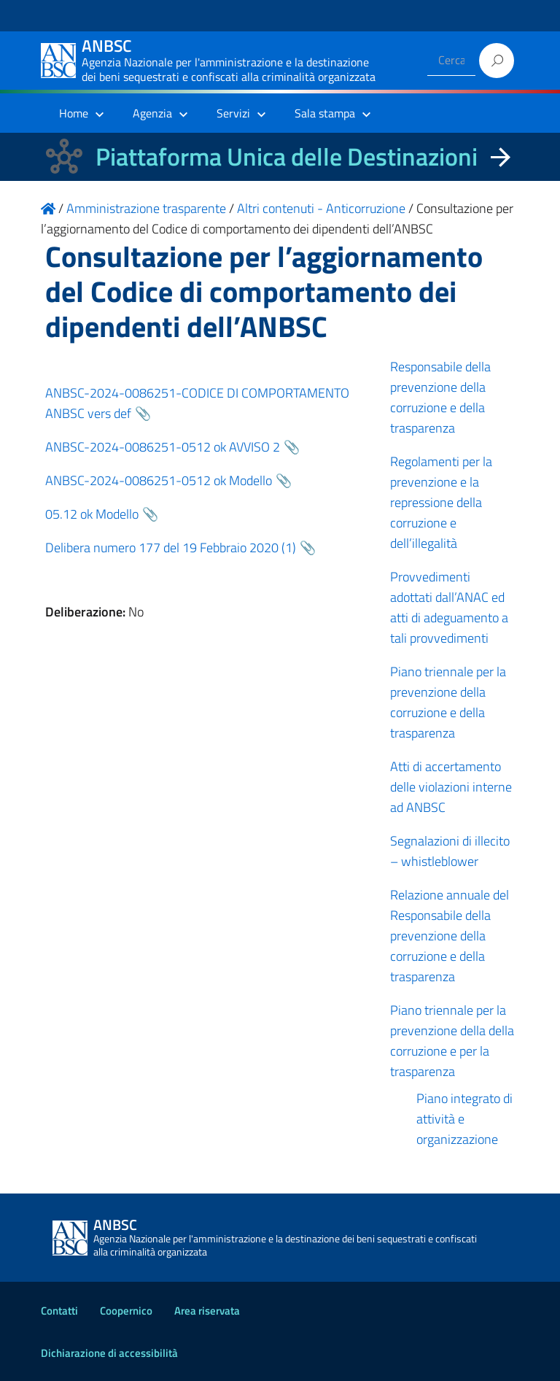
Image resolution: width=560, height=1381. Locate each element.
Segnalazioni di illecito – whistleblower (450, 851)
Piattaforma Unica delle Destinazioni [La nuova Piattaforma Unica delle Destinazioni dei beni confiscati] (287, 156)
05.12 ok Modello (92, 514)
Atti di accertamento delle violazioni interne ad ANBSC (451, 787)
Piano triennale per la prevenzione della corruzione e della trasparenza (448, 702)
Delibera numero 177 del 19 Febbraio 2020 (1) (170, 547)
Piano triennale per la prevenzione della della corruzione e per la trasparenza (452, 1040)
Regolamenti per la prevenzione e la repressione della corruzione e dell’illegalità (441, 502)
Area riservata (207, 1310)
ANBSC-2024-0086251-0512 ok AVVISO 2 (162, 447)
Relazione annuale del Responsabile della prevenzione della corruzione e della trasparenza (449, 935)
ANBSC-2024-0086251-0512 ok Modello (158, 480)
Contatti (59, 1310)
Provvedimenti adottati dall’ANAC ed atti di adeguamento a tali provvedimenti (449, 607)
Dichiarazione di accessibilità (109, 1353)
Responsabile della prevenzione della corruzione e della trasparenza (440, 397)
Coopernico (126, 1310)
